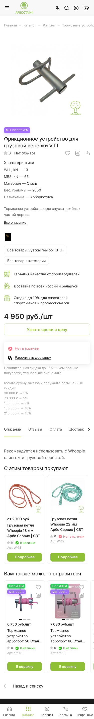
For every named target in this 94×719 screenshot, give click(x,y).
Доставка (77, 429)
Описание (12, 429)
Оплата (56, 429)
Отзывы (35, 429)
